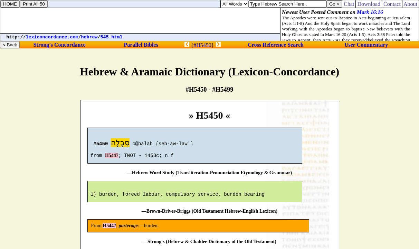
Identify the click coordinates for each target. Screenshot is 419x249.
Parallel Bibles (141, 45)
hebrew (89, 37)
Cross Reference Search (276, 45)
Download (369, 4)
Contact (392, 4)
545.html (112, 37)
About (410, 4)
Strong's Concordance (59, 45)
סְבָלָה (120, 143)
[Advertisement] (140, 20)
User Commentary (366, 45)
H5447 (111, 158)
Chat (348, 4)
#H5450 (202, 45)
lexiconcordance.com (52, 37)
